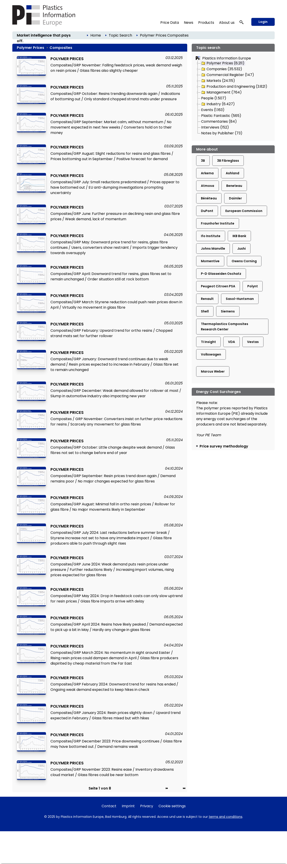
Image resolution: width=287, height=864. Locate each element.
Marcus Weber (213, 371)
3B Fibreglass (228, 160)
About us (227, 22)
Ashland (232, 173)
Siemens (228, 311)
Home (95, 35)
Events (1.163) (212, 109)
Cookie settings (172, 806)
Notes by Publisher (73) (221, 133)
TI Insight (208, 342)
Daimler (235, 198)
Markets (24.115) (218, 80)
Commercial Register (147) (227, 75)
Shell (205, 311)
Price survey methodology (224, 446)
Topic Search (120, 35)
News (188, 22)
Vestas (253, 342)
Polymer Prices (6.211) (222, 63)
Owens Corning (244, 261)
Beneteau (234, 185)
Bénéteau (209, 198)
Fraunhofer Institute (217, 223)
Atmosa (207, 185)
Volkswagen (211, 354)
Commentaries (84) (219, 121)
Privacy (146, 806)
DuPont (207, 211)
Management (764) (221, 92)
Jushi (241, 248)
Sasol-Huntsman (240, 299)
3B (203, 160)
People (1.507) (213, 98)
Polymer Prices (153, 35)
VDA (231, 342)
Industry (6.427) (218, 104)
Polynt (252, 286)
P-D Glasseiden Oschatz (221, 273)
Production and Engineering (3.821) (234, 86)
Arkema (207, 173)
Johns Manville (213, 248)
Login (263, 22)
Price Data (169, 22)
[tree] (233, 98)
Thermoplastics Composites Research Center (224, 327)
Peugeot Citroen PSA (218, 286)
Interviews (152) (215, 127)
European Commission (243, 211)
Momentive (210, 261)
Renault (207, 299)
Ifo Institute (210, 236)
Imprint (128, 806)
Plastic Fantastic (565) (221, 115)
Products (206, 22)
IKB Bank (239, 236)
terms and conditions (225, 816)
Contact (109, 806)
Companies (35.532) (221, 69)
